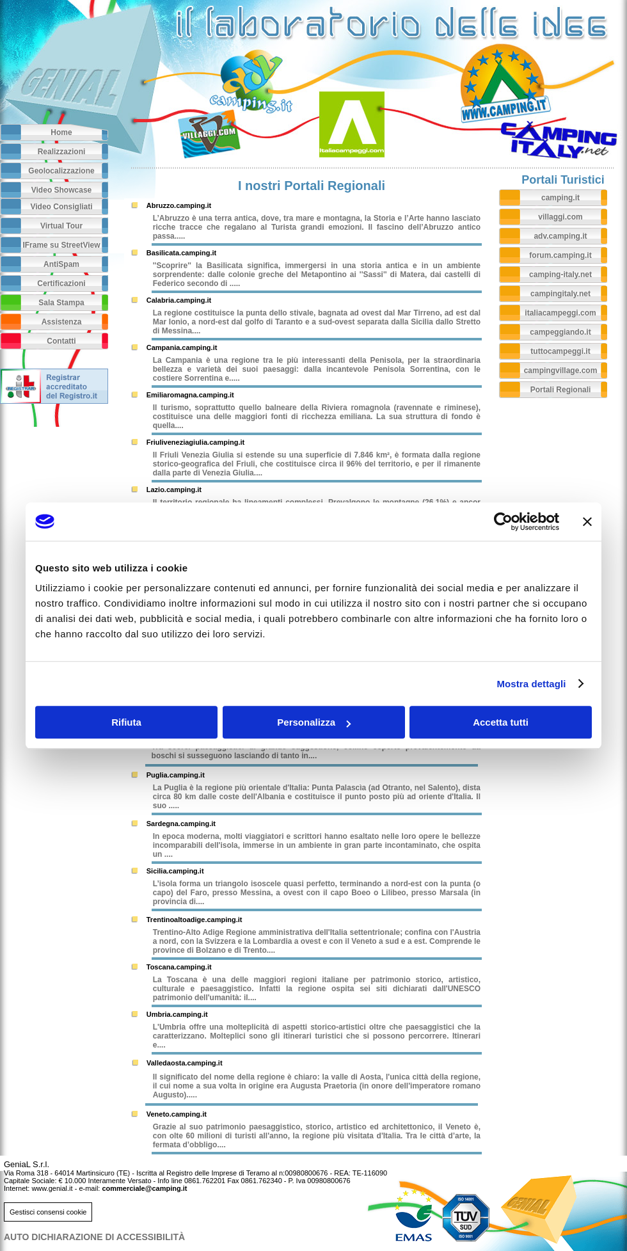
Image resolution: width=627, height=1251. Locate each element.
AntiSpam (61, 264)
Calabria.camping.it (179, 300)
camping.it (560, 197)
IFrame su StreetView (61, 245)
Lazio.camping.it (174, 489)
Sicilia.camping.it (175, 871)
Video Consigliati (61, 206)
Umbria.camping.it (177, 1014)
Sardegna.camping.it (181, 823)
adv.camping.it (560, 236)
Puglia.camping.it (176, 775)
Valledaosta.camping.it (185, 1063)
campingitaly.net (560, 293)
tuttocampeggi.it (560, 351)
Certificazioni (61, 283)
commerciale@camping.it (144, 1188)
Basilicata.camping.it (181, 253)
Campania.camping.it (182, 347)
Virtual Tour (61, 225)
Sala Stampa (61, 302)
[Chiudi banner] (587, 521)
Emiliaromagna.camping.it (190, 395)
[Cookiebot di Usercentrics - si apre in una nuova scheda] (503, 521)
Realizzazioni (62, 151)
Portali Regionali (560, 389)
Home (61, 132)
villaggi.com (560, 216)
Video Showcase (61, 190)
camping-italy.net (560, 274)
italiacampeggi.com (560, 312)
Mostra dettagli (531, 683)
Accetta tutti (500, 722)
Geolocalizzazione (61, 170)
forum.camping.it (560, 255)
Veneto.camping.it (177, 1114)
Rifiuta (126, 722)
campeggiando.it (560, 332)
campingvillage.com (561, 370)
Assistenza (62, 321)
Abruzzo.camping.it (179, 205)
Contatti (61, 341)
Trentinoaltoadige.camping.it (194, 919)
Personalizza (314, 722)
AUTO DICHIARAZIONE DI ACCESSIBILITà (94, 1237)
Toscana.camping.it (179, 967)
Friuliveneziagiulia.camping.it (195, 442)
